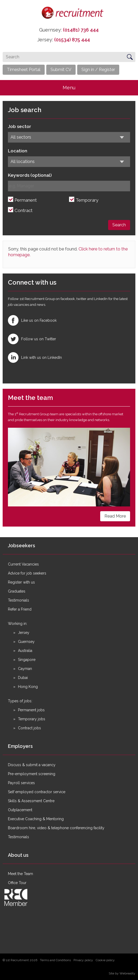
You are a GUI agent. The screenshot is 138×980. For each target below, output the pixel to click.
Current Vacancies (23, 564)
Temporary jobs (31, 719)
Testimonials (18, 600)
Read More (115, 516)
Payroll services (21, 783)
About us (18, 855)
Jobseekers (21, 545)
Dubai (23, 678)
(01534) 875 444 (72, 39)
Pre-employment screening (31, 774)
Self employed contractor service (36, 792)
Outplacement (20, 810)
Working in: (17, 623)
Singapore (26, 659)
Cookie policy (105, 960)
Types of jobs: (20, 701)
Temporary (87, 200)
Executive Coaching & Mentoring (36, 819)
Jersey (23, 632)
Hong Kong (28, 687)
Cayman (25, 668)
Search (119, 224)
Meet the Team (20, 874)
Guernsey (26, 641)
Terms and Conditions (55, 960)
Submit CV (60, 69)
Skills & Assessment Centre (31, 801)
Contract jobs (29, 728)
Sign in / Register (98, 69)
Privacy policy (83, 960)
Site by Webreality (122, 973)
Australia (25, 650)
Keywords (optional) (30, 175)
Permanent (26, 200)
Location (17, 150)
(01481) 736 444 (81, 30)
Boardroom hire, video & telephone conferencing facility (56, 828)
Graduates (16, 591)
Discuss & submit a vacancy (32, 765)
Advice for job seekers (27, 573)
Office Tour (17, 883)
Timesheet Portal (23, 69)
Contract (24, 210)
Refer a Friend (19, 609)
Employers (20, 746)
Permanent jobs (31, 710)
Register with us (21, 582)
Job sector (19, 126)
